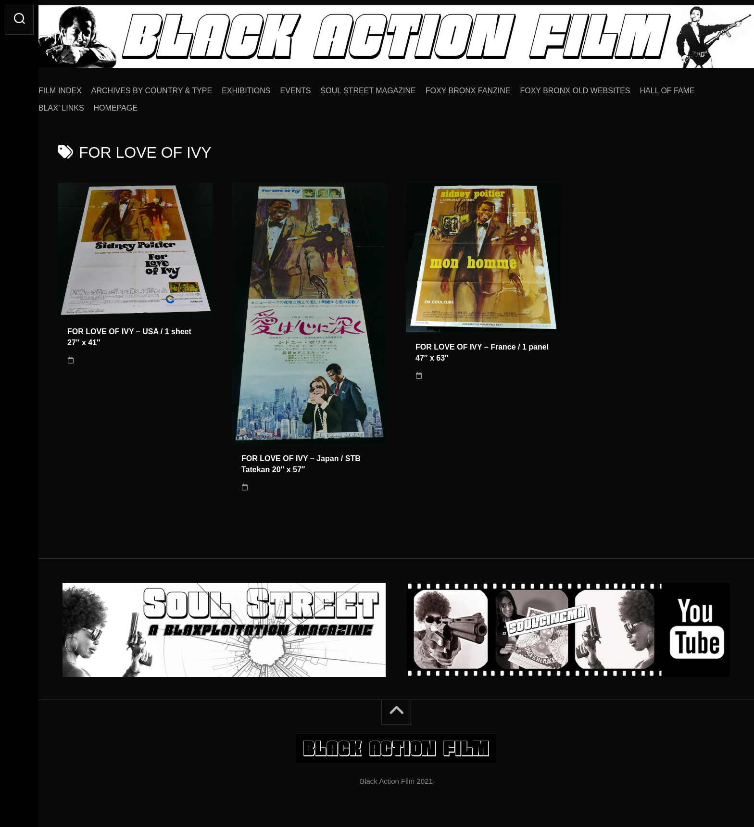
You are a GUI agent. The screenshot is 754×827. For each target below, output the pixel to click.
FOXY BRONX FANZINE (487, 87)
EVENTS (315, 87)
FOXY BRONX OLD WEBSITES (594, 87)
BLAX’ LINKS (80, 104)
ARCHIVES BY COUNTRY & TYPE (171, 87)
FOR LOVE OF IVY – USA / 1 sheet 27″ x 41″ (129, 333)
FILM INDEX (79, 87)
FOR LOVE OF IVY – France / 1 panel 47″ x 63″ (482, 349)
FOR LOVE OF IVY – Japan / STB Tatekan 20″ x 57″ (301, 460)
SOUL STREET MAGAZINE (387, 87)
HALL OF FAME (686, 87)
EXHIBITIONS (265, 87)
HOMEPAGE (135, 104)
